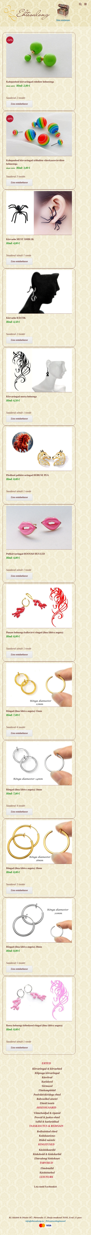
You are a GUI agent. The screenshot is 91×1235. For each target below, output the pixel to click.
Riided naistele (47, 1140)
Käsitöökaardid (47, 1149)
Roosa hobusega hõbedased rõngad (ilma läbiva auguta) (34, 1025)
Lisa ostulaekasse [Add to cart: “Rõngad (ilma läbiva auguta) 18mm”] (19, 890)
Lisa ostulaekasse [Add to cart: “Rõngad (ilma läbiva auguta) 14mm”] (19, 811)
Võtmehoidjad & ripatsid (47, 1113)
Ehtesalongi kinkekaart (47, 1158)
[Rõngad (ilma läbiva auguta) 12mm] (39, 685)
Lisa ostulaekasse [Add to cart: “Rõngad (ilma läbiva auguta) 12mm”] (19, 733)
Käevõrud (47, 1077)
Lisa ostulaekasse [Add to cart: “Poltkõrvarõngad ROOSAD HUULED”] (19, 576)
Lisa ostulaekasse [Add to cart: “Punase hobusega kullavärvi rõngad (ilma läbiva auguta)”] (19, 654)
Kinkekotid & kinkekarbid (47, 1154)
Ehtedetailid (47, 1168)
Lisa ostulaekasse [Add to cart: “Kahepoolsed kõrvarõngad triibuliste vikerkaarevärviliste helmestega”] (19, 182)
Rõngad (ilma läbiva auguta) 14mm (24, 789)
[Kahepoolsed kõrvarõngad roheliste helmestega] (39, 55)
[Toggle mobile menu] (85, 4)
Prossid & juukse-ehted (47, 1117)
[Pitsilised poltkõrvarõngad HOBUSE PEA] (39, 449)
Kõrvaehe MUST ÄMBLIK (20, 239)
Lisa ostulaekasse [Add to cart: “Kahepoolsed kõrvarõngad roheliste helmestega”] (19, 104)
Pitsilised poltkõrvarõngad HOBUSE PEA (27, 475)
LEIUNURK (46, 1176)
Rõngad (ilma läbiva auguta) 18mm (24, 868)
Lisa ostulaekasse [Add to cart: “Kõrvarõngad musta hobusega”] (19, 418)
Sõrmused (47, 1086)
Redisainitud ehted (47, 1131)
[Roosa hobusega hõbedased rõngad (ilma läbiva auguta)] (39, 999)
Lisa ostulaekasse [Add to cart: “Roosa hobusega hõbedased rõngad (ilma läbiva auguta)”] (19, 1047)
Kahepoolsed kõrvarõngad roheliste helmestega (30, 81)
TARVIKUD (46, 1162)
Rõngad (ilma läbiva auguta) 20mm (24, 947)
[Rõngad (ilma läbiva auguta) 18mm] (39, 842)
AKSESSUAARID (46, 1107)
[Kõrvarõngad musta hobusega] (39, 370)
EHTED (46, 1063)
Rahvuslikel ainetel (47, 1098)
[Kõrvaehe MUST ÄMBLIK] (39, 213)
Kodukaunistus (47, 1135)
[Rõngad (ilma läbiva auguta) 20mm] (39, 921)
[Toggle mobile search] (80, 4)
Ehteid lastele (47, 1103)
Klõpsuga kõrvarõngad (47, 1073)
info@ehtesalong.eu (35, 1221)
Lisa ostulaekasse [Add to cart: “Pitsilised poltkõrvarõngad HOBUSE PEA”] (19, 497)
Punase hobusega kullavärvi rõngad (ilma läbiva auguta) (34, 632)
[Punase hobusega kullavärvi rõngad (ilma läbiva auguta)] (39, 606)
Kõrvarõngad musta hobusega (21, 396)
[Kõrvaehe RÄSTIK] (39, 292)
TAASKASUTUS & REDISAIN (46, 1125)
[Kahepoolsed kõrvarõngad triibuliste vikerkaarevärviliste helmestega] (39, 134)
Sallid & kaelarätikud (47, 1121)
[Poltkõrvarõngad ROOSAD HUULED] (39, 528)
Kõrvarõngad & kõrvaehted (47, 1068)
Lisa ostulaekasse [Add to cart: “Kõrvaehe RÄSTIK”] (19, 340)
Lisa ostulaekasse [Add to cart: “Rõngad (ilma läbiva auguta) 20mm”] (19, 969)
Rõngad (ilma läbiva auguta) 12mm (24, 711)
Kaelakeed (47, 1081)
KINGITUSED (46, 1144)
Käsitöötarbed (47, 1172)
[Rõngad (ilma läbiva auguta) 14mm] (39, 763)
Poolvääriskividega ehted (47, 1094)
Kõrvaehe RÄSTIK (16, 318)
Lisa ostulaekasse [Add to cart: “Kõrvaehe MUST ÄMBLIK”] (19, 261)
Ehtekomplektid (47, 1090)
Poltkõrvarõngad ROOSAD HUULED (25, 554)
